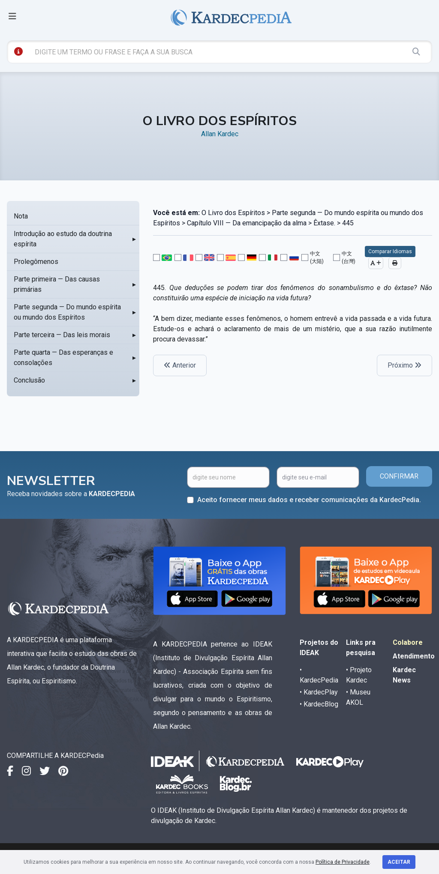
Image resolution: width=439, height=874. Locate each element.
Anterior (180, 365)
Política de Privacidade (343, 862)
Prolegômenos (36, 261)
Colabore (408, 642)
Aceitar (399, 862)
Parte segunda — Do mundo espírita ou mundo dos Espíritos (67, 312)
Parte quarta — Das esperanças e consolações (63, 357)
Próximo (404, 365)
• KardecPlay (319, 692)
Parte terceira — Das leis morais (62, 335)
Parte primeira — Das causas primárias (57, 284)
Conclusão (29, 380)
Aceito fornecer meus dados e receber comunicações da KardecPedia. (309, 500)
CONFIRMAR (399, 476)
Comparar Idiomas (390, 251)
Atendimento (414, 656)
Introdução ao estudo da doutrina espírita (63, 239)
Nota (21, 216)
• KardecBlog (319, 704)
